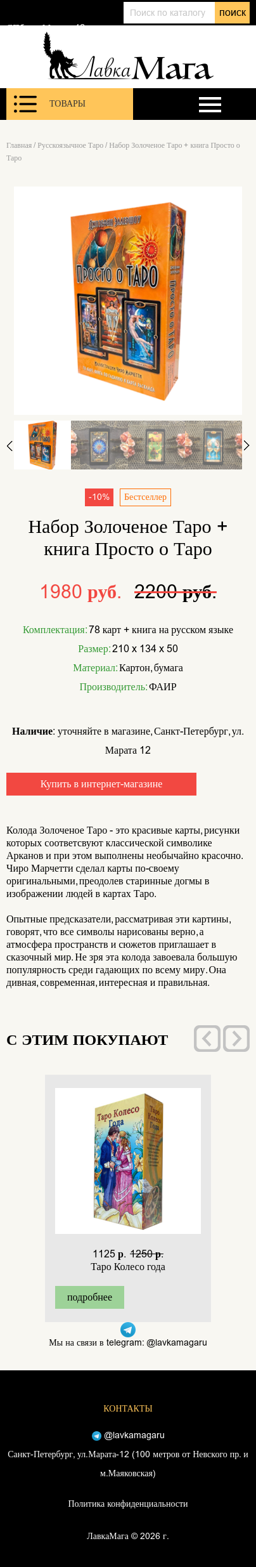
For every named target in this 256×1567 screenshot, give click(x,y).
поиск (232, 12)
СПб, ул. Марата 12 (45, 28)
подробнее (89, 1297)
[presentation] (207, 1038)
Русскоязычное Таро (70, 145)
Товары (50, 104)
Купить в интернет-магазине (102, 784)
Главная (19, 145)
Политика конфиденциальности (128, 1503)
